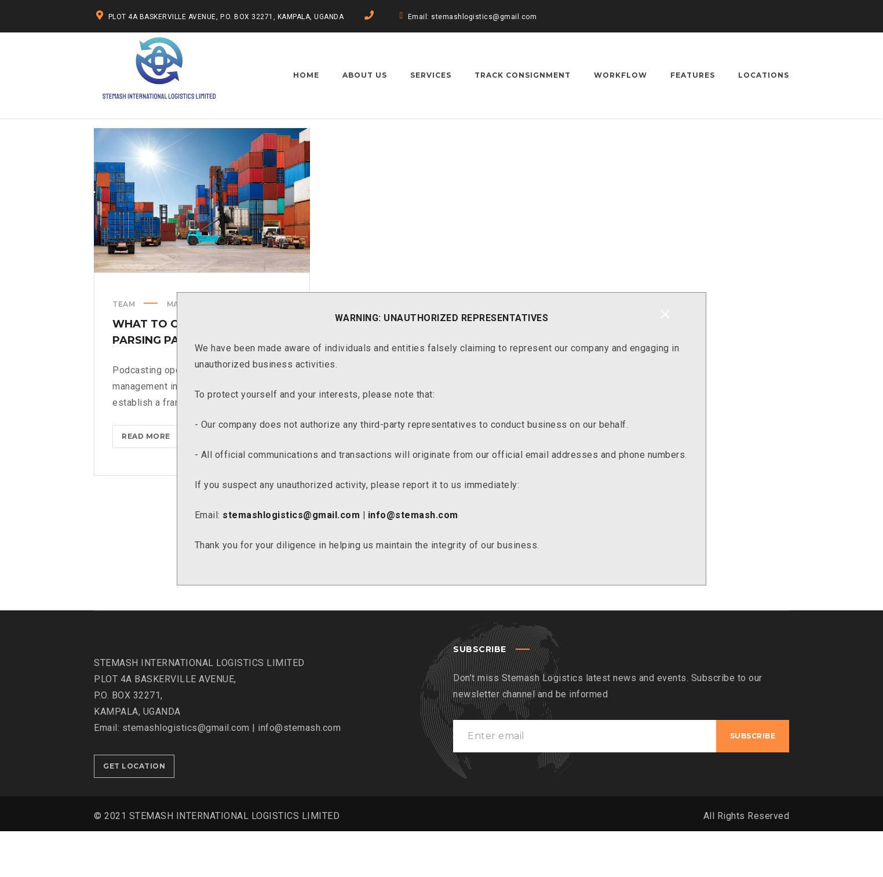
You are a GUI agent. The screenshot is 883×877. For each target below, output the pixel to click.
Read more (151, 484)
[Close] (665, 314)
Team (123, 349)
